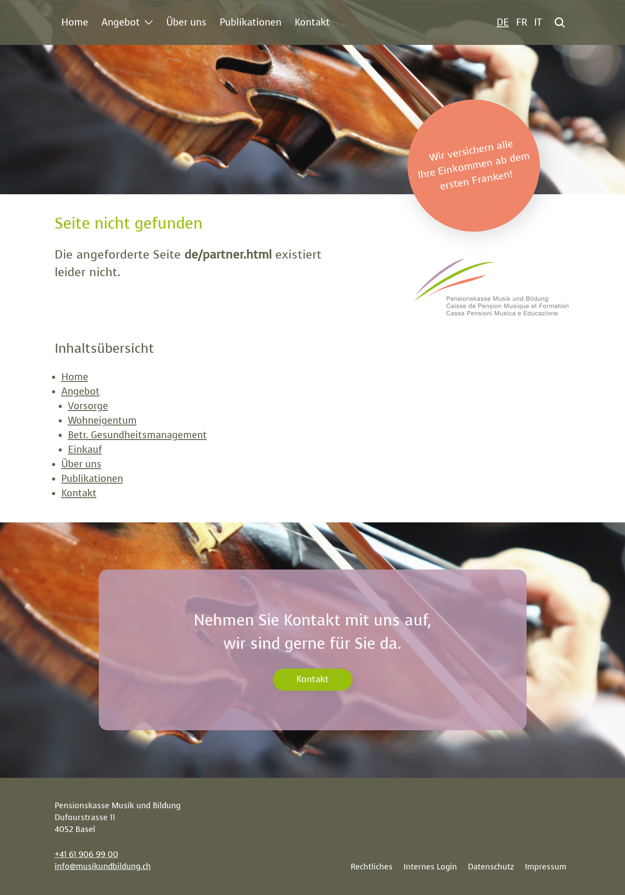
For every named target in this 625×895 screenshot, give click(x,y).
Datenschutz (491, 867)
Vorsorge (88, 405)
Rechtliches (372, 867)
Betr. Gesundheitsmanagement (137, 435)
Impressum (545, 867)
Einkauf (85, 449)
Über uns (81, 464)
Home (74, 376)
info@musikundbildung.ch (103, 866)
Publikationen (92, 478)
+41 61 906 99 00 (86, 854)
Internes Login (430, 867)
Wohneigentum (102, 420)
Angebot (80, 391)
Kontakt (79, 493)
